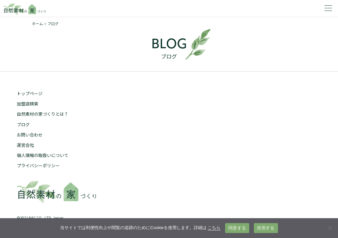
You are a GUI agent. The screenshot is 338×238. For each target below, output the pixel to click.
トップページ (30, 93)
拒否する (266, 227)
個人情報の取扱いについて (42, 155)
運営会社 (25, 145)
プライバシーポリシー (38, 165)
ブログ (23, 124)
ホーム (37, 23)
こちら (214, 227)
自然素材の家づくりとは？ (42, 114)
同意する (237, 227)
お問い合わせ (30, 135)
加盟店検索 (27, 103)
